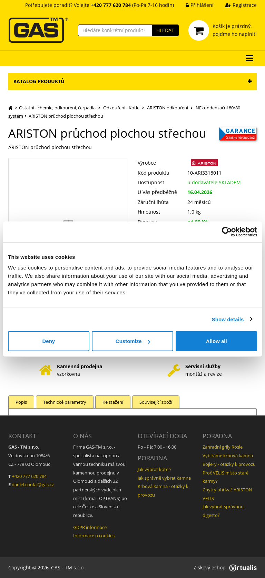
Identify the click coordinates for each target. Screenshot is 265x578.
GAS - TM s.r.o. (68, 567)
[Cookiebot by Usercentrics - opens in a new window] (227, 231)
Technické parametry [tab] (64, 402)
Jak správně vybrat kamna (164, 478)
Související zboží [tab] (155, 402)
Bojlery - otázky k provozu (229, 464)
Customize (133, 341)
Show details (228, 319)
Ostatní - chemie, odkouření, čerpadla (57, 108)
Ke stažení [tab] (112, 402)
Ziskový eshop (225, 567)
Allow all (216, 341)
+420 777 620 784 (29, 476)
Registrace (236, 5)
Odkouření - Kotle (121, 108)
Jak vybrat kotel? (154, 469)
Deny (48, 341)
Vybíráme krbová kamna (228, 455)
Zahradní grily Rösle (223, 447)
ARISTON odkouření (167, 108)
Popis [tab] (21, 402)
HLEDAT (165, 30)
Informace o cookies (94, 535)
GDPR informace (90, 527)
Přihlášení (194, 5)
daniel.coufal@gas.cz (33, 484)
